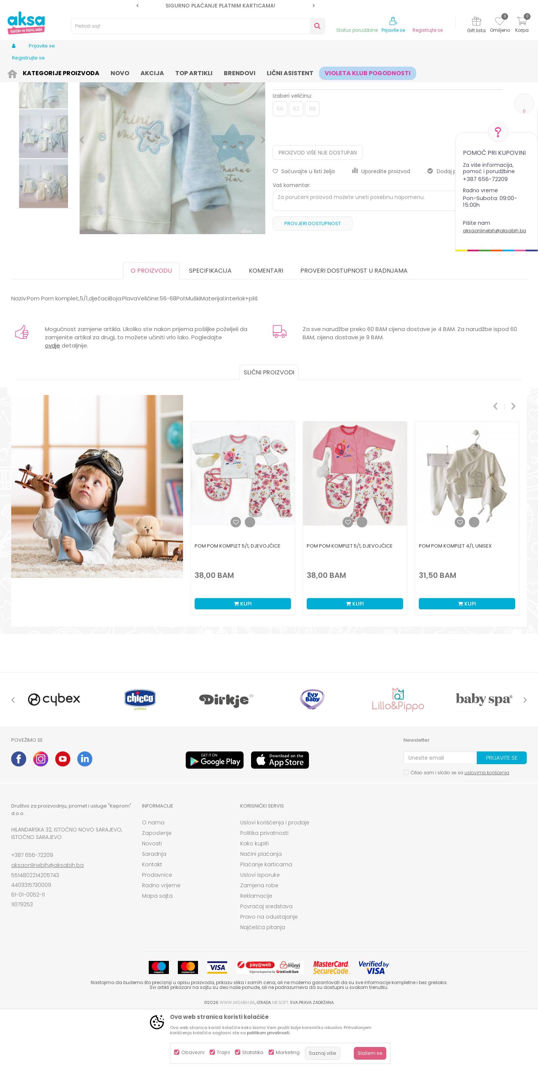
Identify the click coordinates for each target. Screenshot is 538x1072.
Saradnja (154, 912)
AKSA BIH (21, 72)
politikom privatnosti (268, 1033)
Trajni (223, 1052)
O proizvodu (151, 328)
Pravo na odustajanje (269, 974)
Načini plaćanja (261, 912)
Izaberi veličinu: (292, 153)
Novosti (152, 901)
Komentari (266, 328)
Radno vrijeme (161, 943)
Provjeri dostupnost (312, 281)
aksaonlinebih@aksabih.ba (494, 230)
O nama (153, 880)
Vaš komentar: (291, 243)
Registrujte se (427, 30)
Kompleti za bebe (180, 72)
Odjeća (71, 72)
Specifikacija (210, 328)
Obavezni (192, 1052)
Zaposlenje (156, 891)
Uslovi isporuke (260, 933)
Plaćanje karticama (266, 922)
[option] (225, 5)
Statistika (252, 1052)
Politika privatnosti (264, 891)
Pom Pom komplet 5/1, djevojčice (238, 603)
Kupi (243, 661)
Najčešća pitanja (262, 985)
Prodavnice (157, 933)
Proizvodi (47, 72)
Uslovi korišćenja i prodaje (274, 880)
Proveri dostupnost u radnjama (354, 328)
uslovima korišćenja (486, 830)
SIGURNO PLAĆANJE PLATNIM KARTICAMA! (225, 5)
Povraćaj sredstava (266, 964)
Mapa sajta (157, 954)
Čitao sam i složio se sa (460, 830)
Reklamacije (256, 954)
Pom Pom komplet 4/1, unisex (455, 603)
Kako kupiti (254, 901)
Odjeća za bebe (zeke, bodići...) (120, 72)
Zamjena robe (259, 943)
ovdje (52, 403)
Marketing (288, 1052)
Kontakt (152, 922)
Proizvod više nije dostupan (318, 210)
